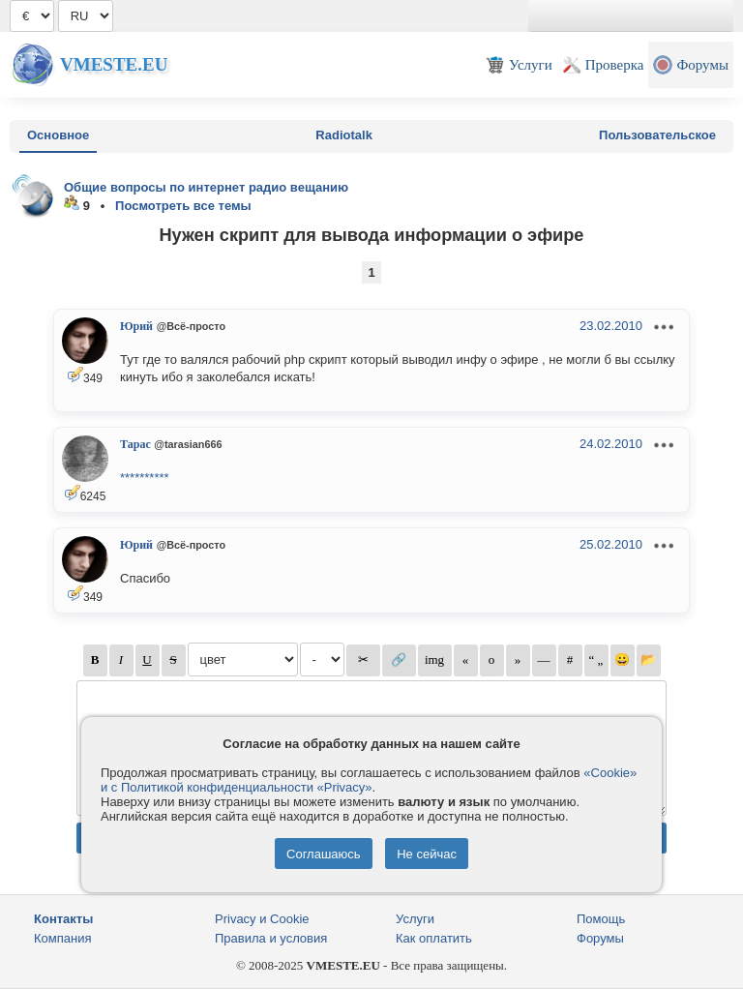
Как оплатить (434, 938)
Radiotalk (343, 135)
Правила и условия (271, 938)
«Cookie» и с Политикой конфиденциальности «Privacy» (369, 779)
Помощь (601, 919)
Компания (63, 938)
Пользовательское (657, 135)
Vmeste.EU (113, 64)
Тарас (135, 444)
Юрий (136, 326)
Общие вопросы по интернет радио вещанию (206, 187)
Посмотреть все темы (183, 205)
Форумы (600, 938)
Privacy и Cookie (262, 919)
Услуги (415, 919)
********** (144, 477)
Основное (58, 135)
